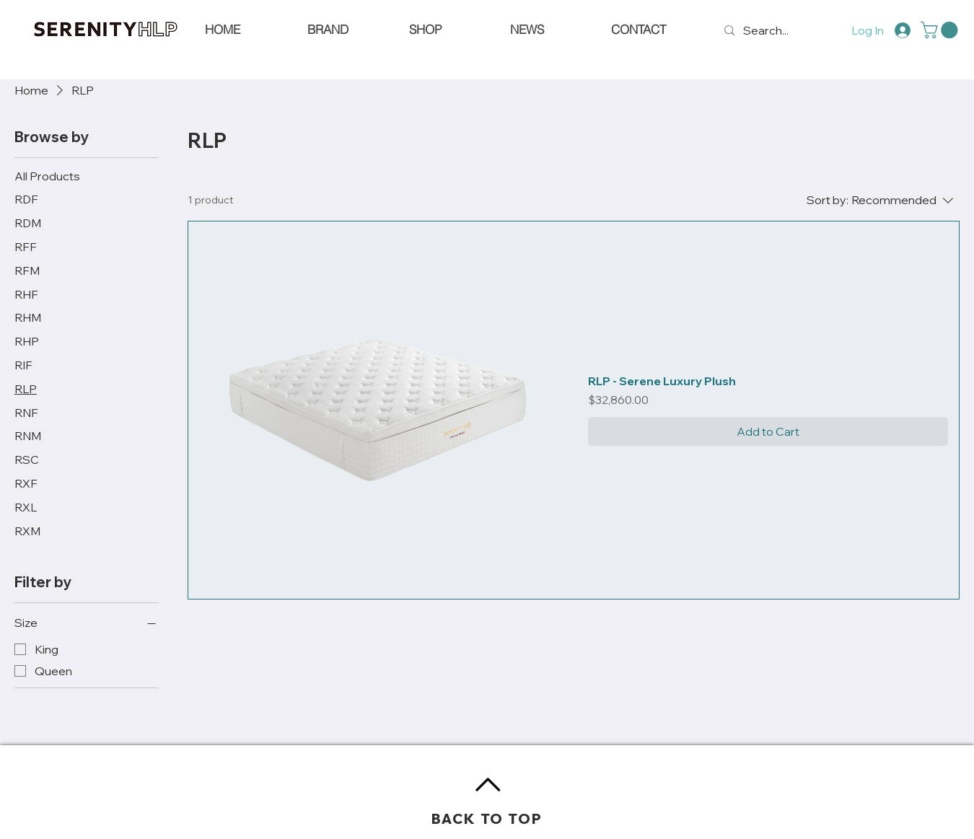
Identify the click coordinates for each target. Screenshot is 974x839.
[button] (941, 30)
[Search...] (768, 30)
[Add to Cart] (768, 431)
